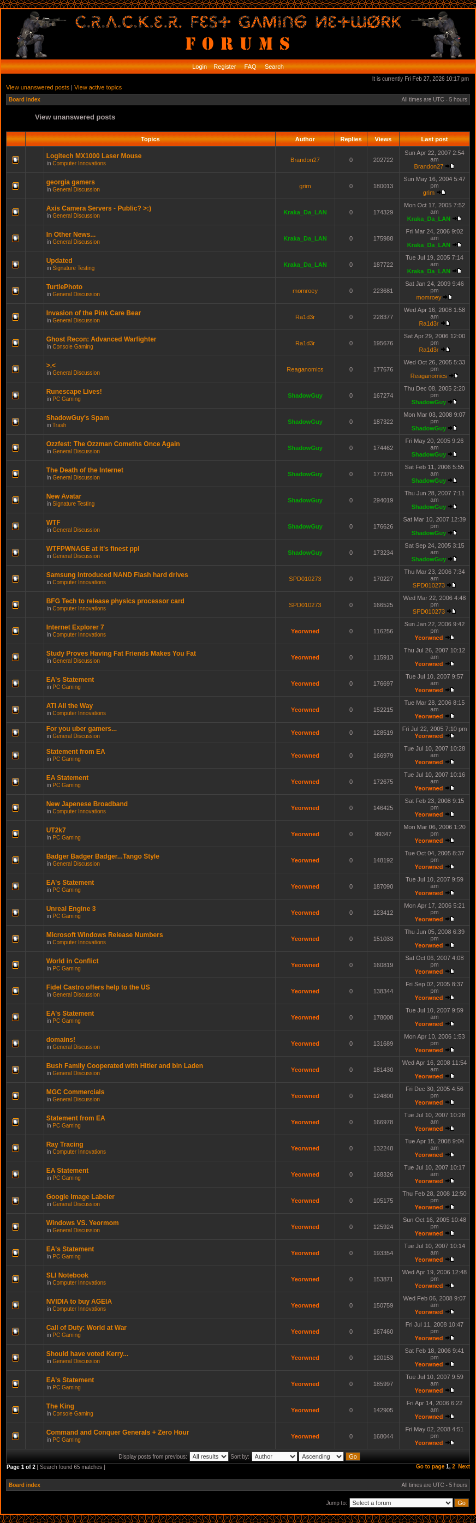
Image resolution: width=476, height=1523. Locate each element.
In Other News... (71, 234)
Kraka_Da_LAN (304, 212)
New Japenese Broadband (87, 804)
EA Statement (67, 778)
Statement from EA (75, 751)
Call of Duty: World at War (86, 1328)
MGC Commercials (75, 1092)
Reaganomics (305, 369)
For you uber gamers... (81, 729)
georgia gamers (70, 182)
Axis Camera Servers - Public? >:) (98, 208)
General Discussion (76, 190)
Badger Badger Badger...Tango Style (102, 856)
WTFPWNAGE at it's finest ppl (93, 549)
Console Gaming (72, 347)
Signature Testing (73, 268)
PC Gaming (66, 399)
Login (199, 66)
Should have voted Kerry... (87, 1354)
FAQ (250, 66)
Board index (24, 100)
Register (224, 66)
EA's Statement (70, 679)
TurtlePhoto (64, 287)
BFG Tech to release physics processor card (115, 601)
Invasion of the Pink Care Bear (93, 313)
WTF (53, 522)
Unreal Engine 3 (71, 909)
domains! (60, 1040)
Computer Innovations (79, 163)
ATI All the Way (69, 706)
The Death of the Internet (84, 470)
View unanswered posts (37, 87)
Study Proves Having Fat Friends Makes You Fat (121, 653)
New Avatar (63, 496)
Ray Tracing (65, 1144)
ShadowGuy (305, 395)
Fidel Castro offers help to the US (98, 987)
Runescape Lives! (74, 391)
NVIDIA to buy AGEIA (79, 1301)
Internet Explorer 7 (75, 627)
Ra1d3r (305, 317)
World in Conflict (72, 961)
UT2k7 (56, 830)
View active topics (98, 87)
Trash (59, 425)
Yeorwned (305, 631)
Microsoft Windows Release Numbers (104, 935)
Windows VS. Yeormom (82, 1223)
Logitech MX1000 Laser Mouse (94, 156)
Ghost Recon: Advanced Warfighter (101, 339)
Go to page (430, 1467)
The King (60, 1406)
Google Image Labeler (80, 1197)
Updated (59, 261)
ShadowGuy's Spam (77, 418)
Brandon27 (305, 160)
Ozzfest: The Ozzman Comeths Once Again (113, 444)
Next (464, 1467)
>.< (51, 365)
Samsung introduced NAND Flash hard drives (117, 575)
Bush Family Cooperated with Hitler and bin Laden (124, 1066)
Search (273, 66)
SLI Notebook (67, 1275)
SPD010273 (305, 578)
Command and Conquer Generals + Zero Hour (117, 1432)
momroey (305, 290)
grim (305, 186)
